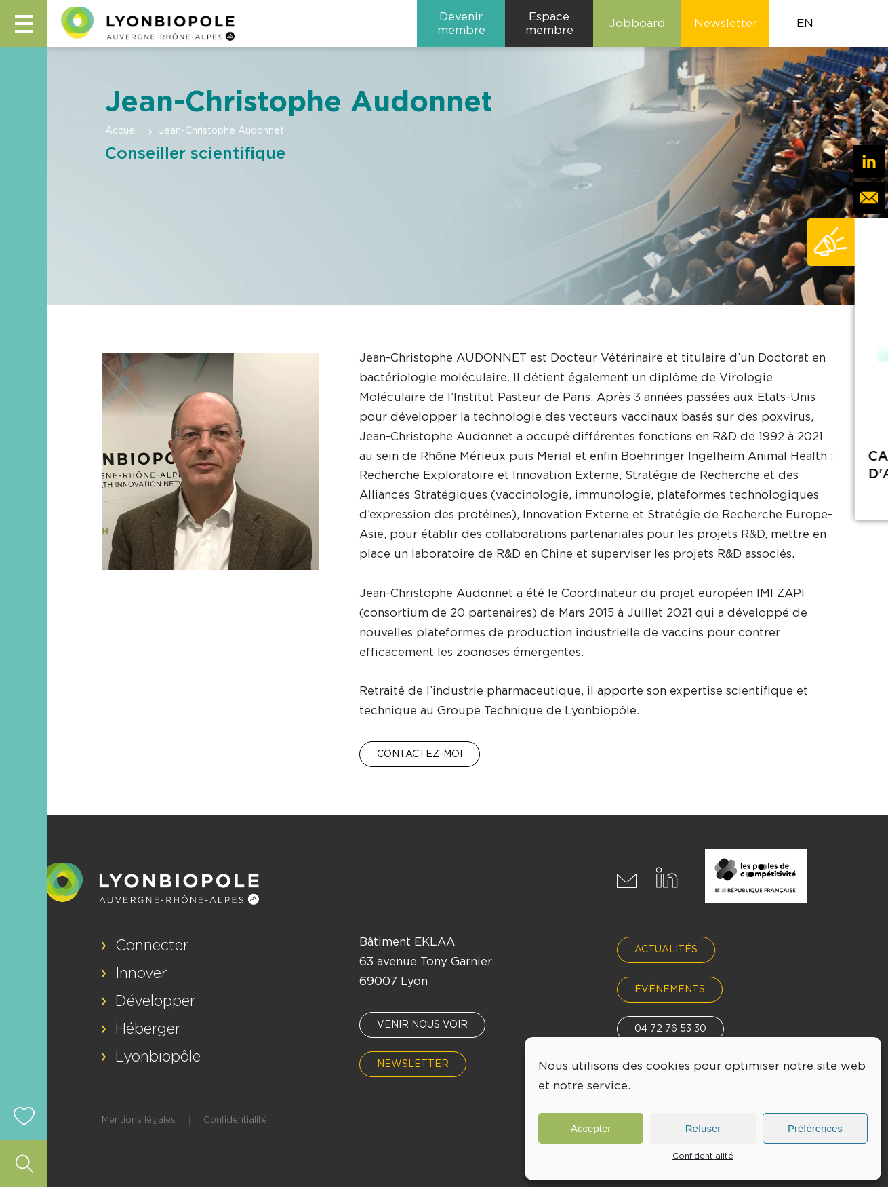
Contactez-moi (419, 754)
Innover (141, 973)
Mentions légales (139, 1120)
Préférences (815, 1128)
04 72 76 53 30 (670, 1029)
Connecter (152, 945)
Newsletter (413, 1064)
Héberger (148, 1028)
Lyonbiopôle (158, 1056)
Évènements (669, 989)
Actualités (666, 949)
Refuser (703, 1128)
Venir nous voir (422, 1025)
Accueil (122, 131)
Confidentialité (702, 1156)
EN (804, 23)
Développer (155, 1001)
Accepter (591, 1128)
